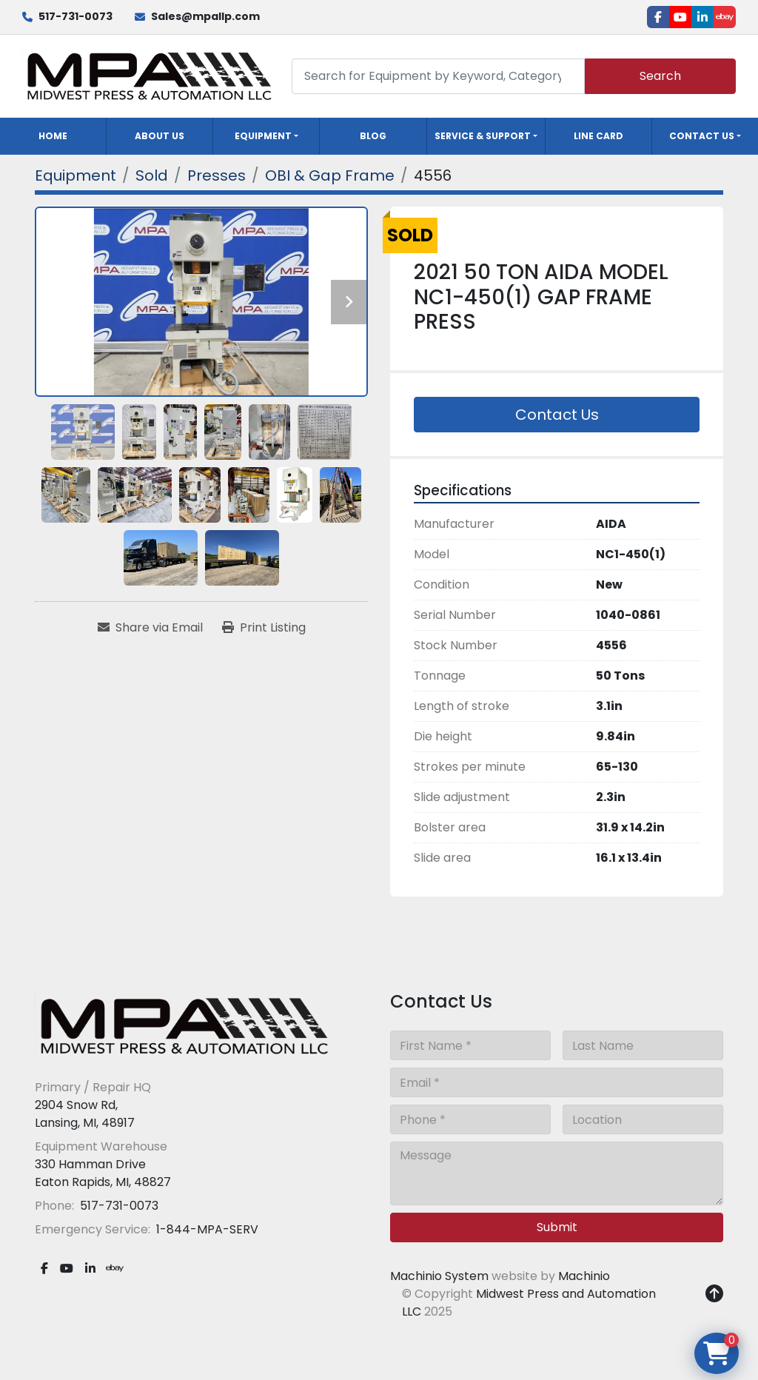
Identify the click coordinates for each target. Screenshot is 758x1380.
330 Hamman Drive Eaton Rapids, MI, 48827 (103, 1173)
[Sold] (151, 175)
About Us (159, 136)
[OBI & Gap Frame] (330, 175)
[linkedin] (702, 17)
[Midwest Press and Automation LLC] (183, 1025)
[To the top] (714, 1294)
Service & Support (483, 136)
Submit (557, 1227)
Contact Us (701, 136)
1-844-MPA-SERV (205, 1229)
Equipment (263, 136)
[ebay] (725, 17)
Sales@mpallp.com (205, 16)
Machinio (584, 1275)
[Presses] (216, 175)
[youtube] (680, 17)
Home (52, 136)
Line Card (598, 136)
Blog (373, 136)
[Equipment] (75, 175)
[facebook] (658, 17)
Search (660, 75)
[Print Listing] (263, 628)
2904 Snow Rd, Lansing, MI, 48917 (85, 1113)
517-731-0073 (75, 16)
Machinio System (439, 1275)
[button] (266, 136)
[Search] (438, 75)
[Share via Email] (150, 628)
